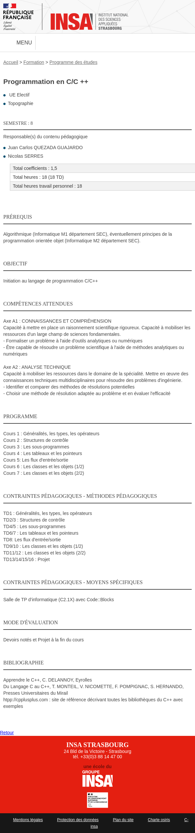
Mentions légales (28, 820)
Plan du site (123, 820)
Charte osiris (159, 820)
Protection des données (77, 820)
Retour (7, 732)
